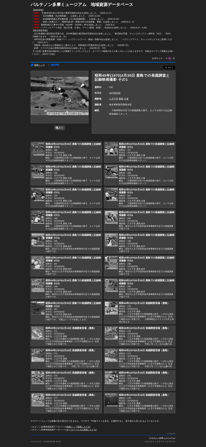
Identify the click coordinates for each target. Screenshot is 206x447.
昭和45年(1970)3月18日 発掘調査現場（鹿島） (144, 303)
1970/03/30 (114, 93)
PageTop (172, 433)
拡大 (59, 127)
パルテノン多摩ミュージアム (162, 438)
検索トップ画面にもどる (78, 427)
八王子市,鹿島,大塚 (118, 98)
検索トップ (38, 65)
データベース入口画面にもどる (81, 429)
